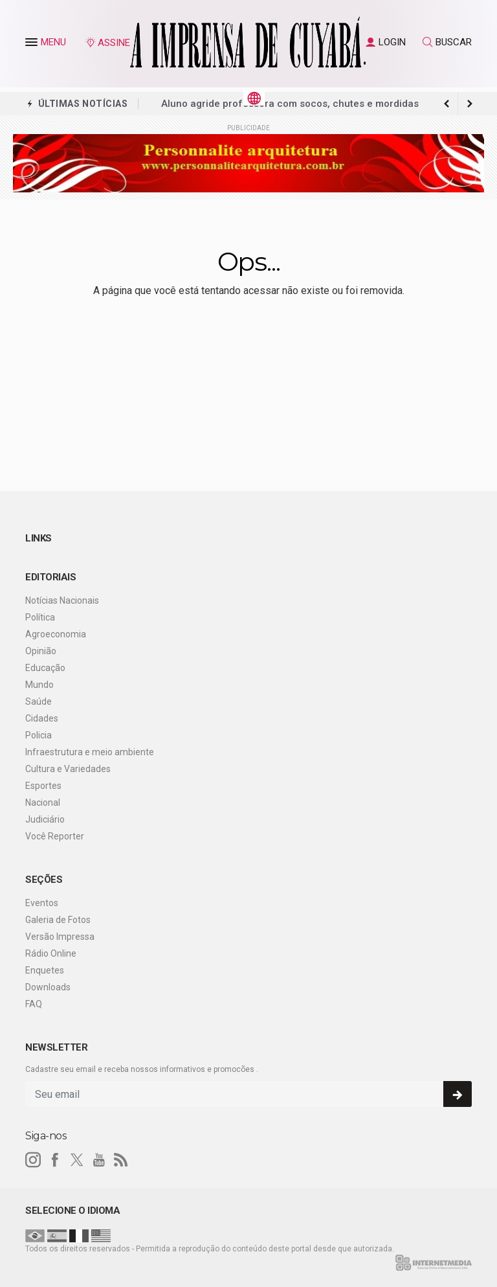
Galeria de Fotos (58, 920)
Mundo (39, 684)
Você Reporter (54, 836)
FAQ (33, 1004)
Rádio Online (50, 953)
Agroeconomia (55, 634)
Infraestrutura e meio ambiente (89, 752)
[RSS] (121, 1160)
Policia (38, 735)
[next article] (446, 103)
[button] (33, 45)
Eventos (41, 903)
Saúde (38, 701)
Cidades (41, 718)
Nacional (42, 802)
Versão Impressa (59, 936)
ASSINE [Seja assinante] (107, 43)
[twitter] (77, 1160)
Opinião (40, 651)
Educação (45, 668)
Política (40, 617)
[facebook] (55, 1160)
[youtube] (99, 1160)
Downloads (48, 987)
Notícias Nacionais (62, 600)
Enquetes (44, 970)
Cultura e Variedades (68, 769)
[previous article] (469, 103)
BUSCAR (447, 42)
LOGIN (386, 42)
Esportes (43, 785)
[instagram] (33, 1160)
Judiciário (45, 819)
